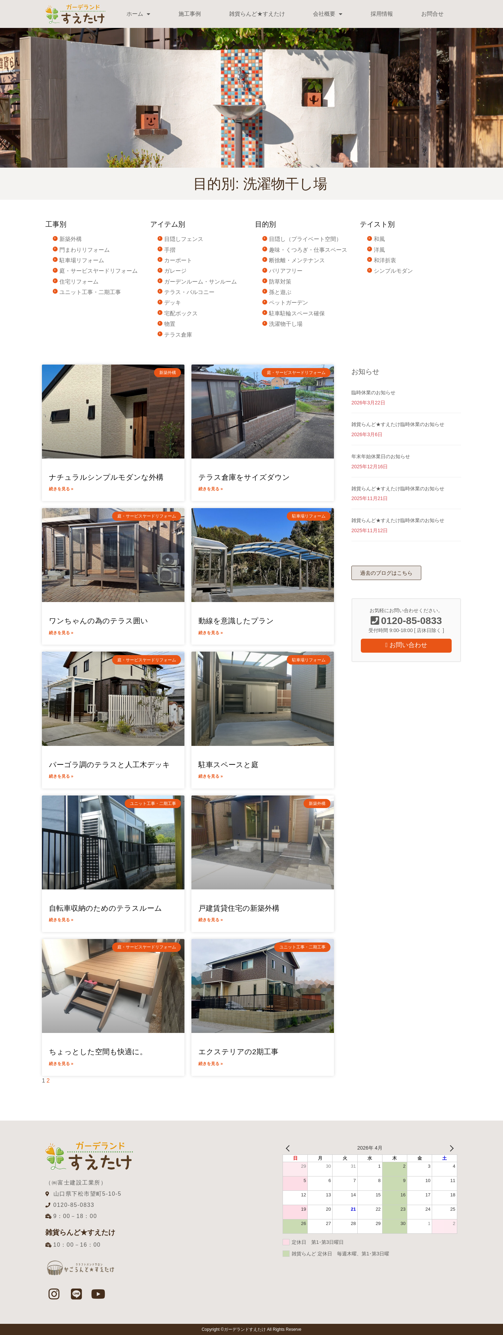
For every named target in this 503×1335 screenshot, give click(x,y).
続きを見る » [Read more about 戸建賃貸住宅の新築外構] (210, 919)
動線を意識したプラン (236, 621)
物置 (169, 324)
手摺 (169, 250)
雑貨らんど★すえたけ (257, 14)
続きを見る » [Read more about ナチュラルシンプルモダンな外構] (61, 488)
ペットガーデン (288, 303)
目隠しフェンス (183, 239)
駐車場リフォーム (81, 260)
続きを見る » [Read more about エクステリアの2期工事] (210, 1063)
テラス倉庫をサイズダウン (244, 477)
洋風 (379, 250)
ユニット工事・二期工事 (90, 292)
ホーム (138, 14)
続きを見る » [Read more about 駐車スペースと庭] (210, 776)
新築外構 (70, 239)
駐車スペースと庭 (228, 765)
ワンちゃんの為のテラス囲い (98, 621)
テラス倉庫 (178, 335)
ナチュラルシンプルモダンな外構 (106, 477)
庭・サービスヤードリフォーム (98, 271)
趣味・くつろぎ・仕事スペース (308, 250)
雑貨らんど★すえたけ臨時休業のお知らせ (397, 424)
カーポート (178, 260)
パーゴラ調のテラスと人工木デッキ (109, 765)
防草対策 (280, 282)
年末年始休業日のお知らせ (380, 456)
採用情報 (382, 14)
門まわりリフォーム (84, 250)
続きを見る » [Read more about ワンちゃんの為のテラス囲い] (61, 632)
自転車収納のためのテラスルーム (105, 908)
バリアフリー (285, 271)
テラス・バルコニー (189, 292)
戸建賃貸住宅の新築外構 (238, 908)
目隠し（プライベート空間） (305, 239)
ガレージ (175, 271)
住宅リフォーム (79, 282)
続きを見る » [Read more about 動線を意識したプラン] (210, 632)
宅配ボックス (181, 313)
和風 (379, 239)
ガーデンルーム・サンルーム (200, 282)
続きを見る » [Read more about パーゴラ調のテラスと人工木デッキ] (61, 776)
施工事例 (189, 14)
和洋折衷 (385, 260)
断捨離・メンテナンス (297, 260)
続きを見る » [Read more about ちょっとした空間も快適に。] (61, 1063)
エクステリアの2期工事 (238, 1052)
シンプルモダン (393, 271)
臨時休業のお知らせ (373, 392)
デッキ (172, 303)
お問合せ (432, 14)
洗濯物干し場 (285, 324)
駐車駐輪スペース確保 (297, 313)
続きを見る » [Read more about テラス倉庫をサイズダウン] (210, 488)
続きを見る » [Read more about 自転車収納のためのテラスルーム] (61, 919)
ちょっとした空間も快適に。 (98, 1052)
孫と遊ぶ (280, 292)
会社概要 (327, 14)
